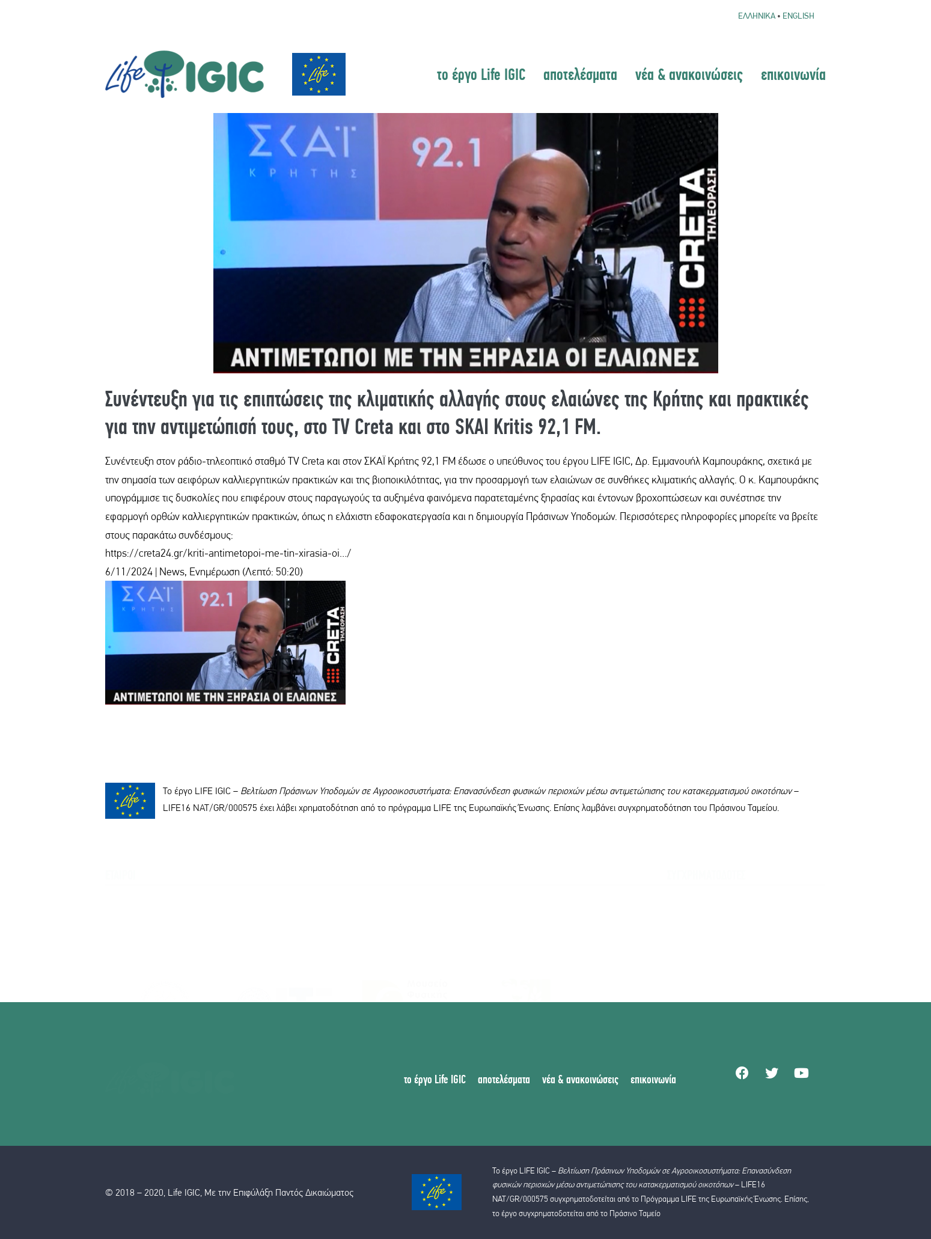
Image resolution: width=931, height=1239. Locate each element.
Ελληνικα (756, 15)
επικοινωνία (793, 74)
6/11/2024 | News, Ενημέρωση (172, 571)
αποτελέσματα (580, 74)
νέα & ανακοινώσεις (689, 74)
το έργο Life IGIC (481, 74)
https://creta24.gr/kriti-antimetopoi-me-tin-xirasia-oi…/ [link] (228, 552)
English (798, 15)
